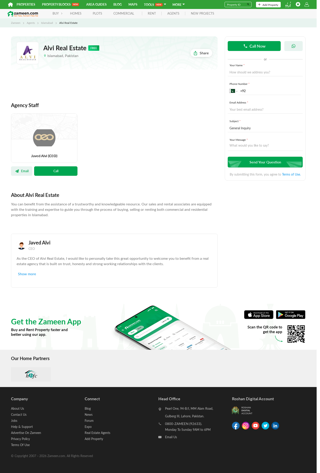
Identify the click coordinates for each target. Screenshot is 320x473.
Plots (97, 13)
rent (152, 13)
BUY (58, 13)
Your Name (237, 65)
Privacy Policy (20, 439)
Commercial (123, 13)
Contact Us (18, 414)
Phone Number (240, 83)
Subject (235, 121)
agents (173, 13)
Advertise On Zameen (26, 433)
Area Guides (96, 4)
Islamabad (47, 22)
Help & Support (22, 427)
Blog (117, 4)
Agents (31, 22)
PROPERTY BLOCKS (60, 4)
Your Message (239, 139)
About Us (17, 408)
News (89, 414)
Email (22, 171)
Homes (76, 13)
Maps (132, 4)
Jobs (14, 420)
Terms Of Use (20, 445)
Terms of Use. (291, 174)
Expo (88, 427)
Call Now (254, 46)
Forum (89, 420)
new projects (202, 13)
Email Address (239, 102)
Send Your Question (265, 162)
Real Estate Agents (97, 433)
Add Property (268, 5)
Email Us (171, 437)
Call (55, 171)
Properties (26, 4)
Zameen (15, 22)
